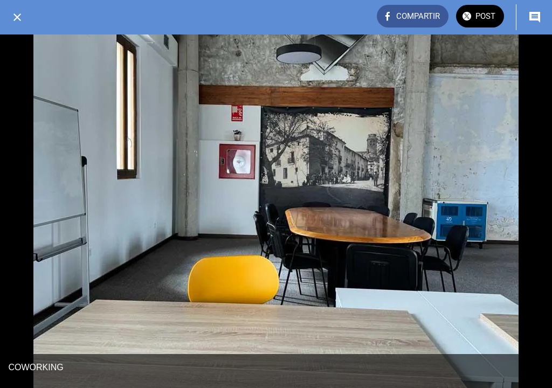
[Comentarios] (535, 17)
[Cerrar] (17, 17)
